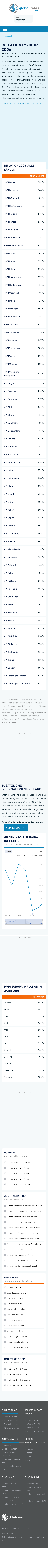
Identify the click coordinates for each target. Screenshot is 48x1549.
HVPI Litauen (10, 269)
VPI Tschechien (11, 652)
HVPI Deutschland (13, 206)
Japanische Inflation (14, 1331)
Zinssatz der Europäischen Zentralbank (22, 1228)
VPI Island (9, 494)
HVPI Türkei (9, 356)
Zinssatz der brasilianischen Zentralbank (22, 1211)
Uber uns (25, 1529)
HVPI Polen (9, 301)
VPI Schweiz (10, 604)
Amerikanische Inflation (15, 1293)
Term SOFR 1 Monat (34, 1428)
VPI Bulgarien (11, 399)
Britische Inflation (13, 1304)
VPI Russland (10, 589)
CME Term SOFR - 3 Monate (17, 1375)
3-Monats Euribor (10, 1424)
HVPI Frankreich (12, 237)
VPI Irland (9, 486)
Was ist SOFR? (32, 1420)
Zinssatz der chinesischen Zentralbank (21, 1222)
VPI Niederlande (12, 549)
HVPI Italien (9, 261)
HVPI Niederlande (12, 285)
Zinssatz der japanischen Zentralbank (21, 1233)
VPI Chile (8, 407)
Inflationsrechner (13, 1287)
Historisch (7, 36)
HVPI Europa (10, 222)
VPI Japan (9, 518)
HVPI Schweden (12, 316)
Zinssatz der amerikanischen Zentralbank (23, 1206)
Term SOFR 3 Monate (34, 1431)
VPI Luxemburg (11, 533)
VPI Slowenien (11, 620)
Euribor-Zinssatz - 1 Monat (17, 1168)
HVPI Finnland (11, 229)
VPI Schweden (11, 597)
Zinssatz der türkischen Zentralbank (20, 1266)
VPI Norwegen (11, 557)
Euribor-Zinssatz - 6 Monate (17, 1179)
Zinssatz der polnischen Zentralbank (21, 1250)
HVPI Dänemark (11, 198)
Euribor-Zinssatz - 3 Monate (17, 1173)
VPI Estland (9, 439)
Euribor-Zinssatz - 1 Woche (17, 1162)
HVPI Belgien (10, 182)
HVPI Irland (9, 253)
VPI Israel (8, 502)
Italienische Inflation (14, 1326)
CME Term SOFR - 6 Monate (17, 1380)
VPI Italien (9, 510)
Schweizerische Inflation (16, 1348)
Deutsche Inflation (13, 1315)
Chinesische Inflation (14, 1309)
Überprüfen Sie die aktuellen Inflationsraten (22, 103)
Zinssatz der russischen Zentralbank (21, 1255)
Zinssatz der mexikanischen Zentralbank (22, 1244)
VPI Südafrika (10, 636)
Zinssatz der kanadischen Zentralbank (21, 1239)
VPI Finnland (10, 446)
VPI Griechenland (12, 462)
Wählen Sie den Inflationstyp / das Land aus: (23, 822)
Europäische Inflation (14, 1320)
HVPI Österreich (12, 293)
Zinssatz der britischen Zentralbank (20, 1217)
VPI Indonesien (11, 478)
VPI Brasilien (10, 391)
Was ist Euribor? (10, 1417)
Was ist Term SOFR (34, 1424)
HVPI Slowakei (11, 324)
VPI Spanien (10, 628)
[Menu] (5, 29)
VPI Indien (9, 470)
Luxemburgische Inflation (16, 1337)
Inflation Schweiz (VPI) (12, 1504)
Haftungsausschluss (10, 1529)
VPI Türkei (9, 660)
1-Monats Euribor (10, 1420)
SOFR (28, 1457)
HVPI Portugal (11, 308)
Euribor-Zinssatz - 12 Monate (17, 1184)
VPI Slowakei (10, 612)
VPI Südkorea (10, 644)
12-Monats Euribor (11, 1428)
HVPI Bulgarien (11, 190)
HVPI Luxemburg (12, 277)
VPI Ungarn (9, 668)
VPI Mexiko (9, 541)
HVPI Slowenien (12, 332)
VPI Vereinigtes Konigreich (17, 683)
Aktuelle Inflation (33, 1484)
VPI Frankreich (11, 454)
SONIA (28, 1460)
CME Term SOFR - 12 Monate (17, 1385)
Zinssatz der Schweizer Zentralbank (20, 1261)
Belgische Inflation (13, 1298)
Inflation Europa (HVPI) (35, 1501)
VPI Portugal (10, 581)
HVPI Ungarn (10, 364)
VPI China (9, 415)
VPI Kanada (9, 525)
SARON (29, 1449)
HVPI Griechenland (13, 245)
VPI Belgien (9, 383)
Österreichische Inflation (16, 1342)
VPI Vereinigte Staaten (15, 676)
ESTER (29, 1453)
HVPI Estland (10, 214)
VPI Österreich (11, 565)
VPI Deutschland (12, 431)
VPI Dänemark (11, 423)
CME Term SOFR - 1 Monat (16, 1369)
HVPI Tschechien (12, 348)
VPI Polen (8, 573)
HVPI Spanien (11, 340)
